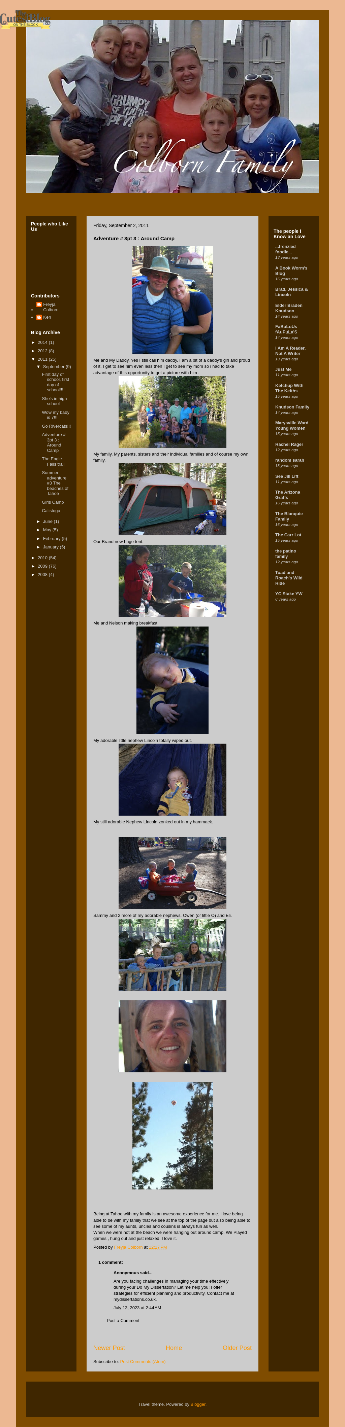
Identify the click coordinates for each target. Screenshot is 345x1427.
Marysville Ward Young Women (292, 425)
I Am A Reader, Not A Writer (290, 351)
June (48, 521)
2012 (43, 350)
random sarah (289, 460)
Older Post (237, 1348)
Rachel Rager (289, 444)
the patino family (285, 553)
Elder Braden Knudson (289, 308)
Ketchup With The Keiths (289, 388)
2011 (43, 359)
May (48, 529)
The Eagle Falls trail (53, 461)
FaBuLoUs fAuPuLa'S (286, 329)
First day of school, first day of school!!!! (55, 382)
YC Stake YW (289, 593)
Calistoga (51, 510)
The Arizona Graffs (287, 495)
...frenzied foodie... (285, 249)
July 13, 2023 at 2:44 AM (137, 1307)
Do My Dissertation (155, 1287)
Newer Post (109, 1348)
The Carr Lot (288, 534)
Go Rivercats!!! (56, 426)
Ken (47, 317)
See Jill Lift (287, 476)
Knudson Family (292, 406)
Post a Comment (123, 1320)
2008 (43, 574)
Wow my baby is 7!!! (55, 415)
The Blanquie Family (289, 516)
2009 (43, 566)
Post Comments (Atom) (143, 1361)
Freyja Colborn (51, 307)
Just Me (283, 369)
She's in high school (54, 401)
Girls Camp (53, 502)
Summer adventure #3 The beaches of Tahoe (55, 483)
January (51, 546)
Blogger (198, 1404)
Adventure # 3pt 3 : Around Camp (53, 442)
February (52, 538)
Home (174, 1348)
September (54, 366)
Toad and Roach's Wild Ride (289, 578)
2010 (43, 557)
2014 (43, 342)
